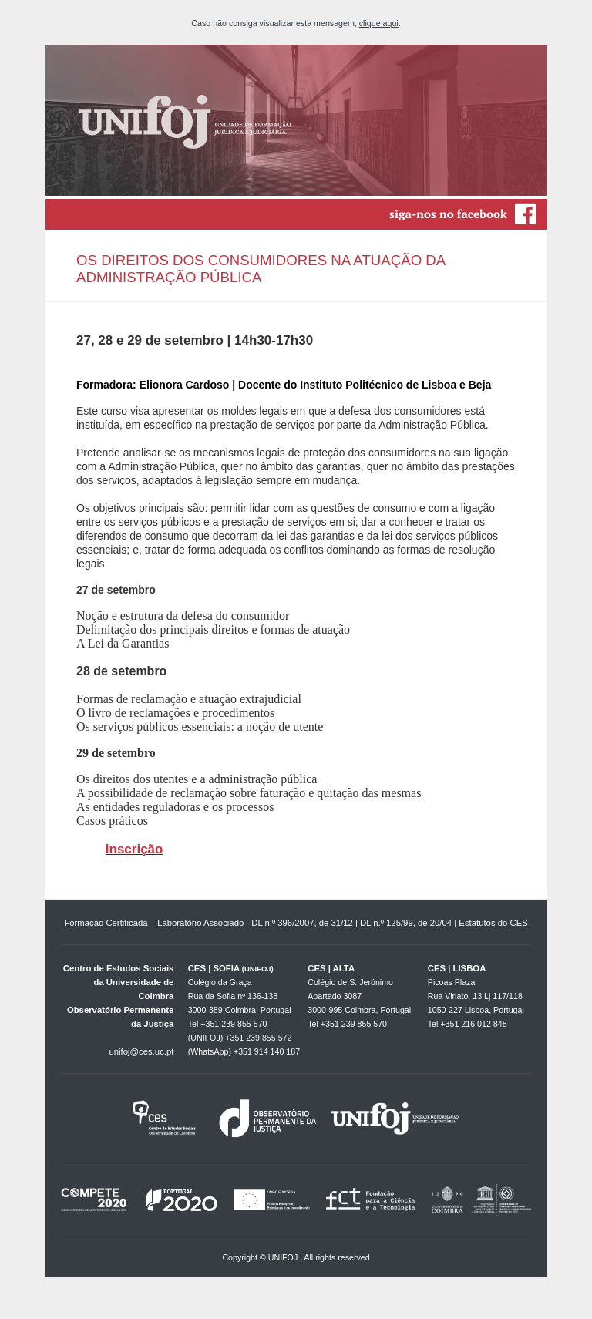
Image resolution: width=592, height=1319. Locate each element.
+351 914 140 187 (267, 1051)
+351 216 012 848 (473, 1023)
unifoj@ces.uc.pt (141, 1051)
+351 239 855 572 (258, 1037)
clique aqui (379, 23)
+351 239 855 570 (233, 1023)
